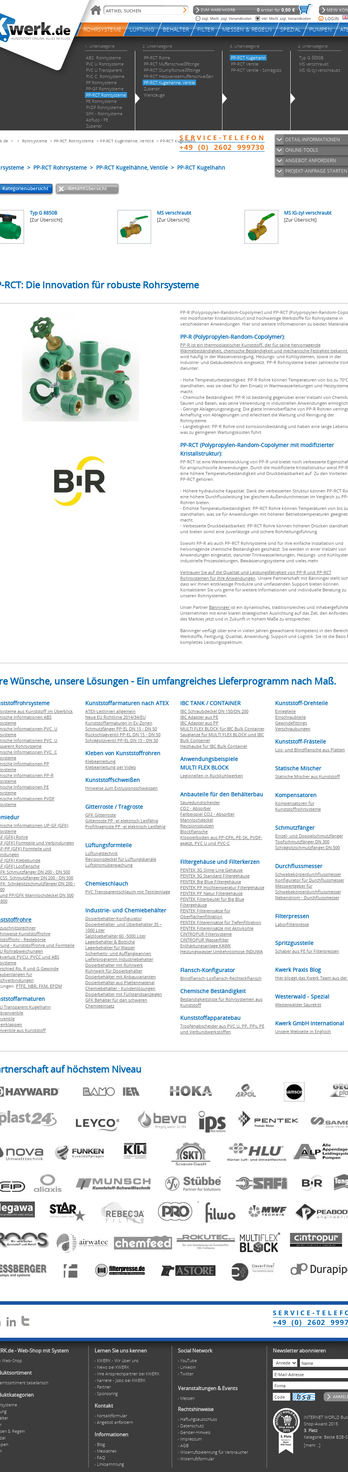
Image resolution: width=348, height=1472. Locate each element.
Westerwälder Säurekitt (298, 1004)
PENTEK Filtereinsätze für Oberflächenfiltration (205, 913)
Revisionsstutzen (197, 826)
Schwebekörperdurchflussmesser (308, 874)
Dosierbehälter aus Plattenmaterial (120, 982)
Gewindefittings (291, 723)
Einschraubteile (290, 717)
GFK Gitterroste (100, 815)
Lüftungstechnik (101, 853)
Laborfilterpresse (292, 924)
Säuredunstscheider (200, 802)
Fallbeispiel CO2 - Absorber (207, 814)
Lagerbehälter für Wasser (110, 947)
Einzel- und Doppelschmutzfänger (309, 836)
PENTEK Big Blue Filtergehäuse (210, 881)
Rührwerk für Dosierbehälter (113, 971)
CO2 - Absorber (195, 808)
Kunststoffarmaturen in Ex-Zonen (118, 723)
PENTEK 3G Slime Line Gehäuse (211, 870)
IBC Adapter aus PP (199, 723)
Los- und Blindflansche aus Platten (310, 749)
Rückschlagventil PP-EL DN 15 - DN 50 (122, 734)
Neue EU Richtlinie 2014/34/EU (115, 717)
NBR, (33, 986)
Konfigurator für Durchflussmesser (309, 880)
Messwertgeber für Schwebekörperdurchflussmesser (308, 889)
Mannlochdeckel (196, 820)
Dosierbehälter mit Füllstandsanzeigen (123, 994)
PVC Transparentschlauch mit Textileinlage (127, 892)
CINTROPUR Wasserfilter (204, 940)
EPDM (56, 986)
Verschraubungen (292, 729)
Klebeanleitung (100, 761)
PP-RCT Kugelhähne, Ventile (127, 141)
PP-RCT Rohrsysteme (74, 141)
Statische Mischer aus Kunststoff (307, 776)
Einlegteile (285, 711)
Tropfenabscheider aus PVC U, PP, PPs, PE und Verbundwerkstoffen (222, 1029)
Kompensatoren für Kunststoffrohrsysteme (298, 806)
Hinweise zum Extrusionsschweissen (121, 788)
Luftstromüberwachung (109, 865)
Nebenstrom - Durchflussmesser (307, 897)
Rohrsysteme (34, 141)
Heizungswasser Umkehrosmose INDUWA (221, 951)
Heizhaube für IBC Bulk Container (213, 746)
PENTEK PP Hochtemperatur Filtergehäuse (222, 887)
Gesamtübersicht (87, 188)
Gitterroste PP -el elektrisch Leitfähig (121, 821)
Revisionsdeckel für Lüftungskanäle (120, 859)
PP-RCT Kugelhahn (177, 141)
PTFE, (22, 986)
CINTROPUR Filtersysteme (206, 934)
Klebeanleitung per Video (110, 767)
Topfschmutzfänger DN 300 (302, 841)
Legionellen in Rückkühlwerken (211, 775)
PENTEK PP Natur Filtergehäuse (211, 893)
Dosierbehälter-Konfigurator (113, 918)
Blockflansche (194, 831)
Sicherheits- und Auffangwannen (118, 953)
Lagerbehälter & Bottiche (110, 942)
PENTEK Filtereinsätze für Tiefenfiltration (220, 922)
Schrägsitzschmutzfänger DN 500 (307, 847)
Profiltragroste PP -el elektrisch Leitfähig (125, 826)
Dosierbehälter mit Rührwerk (114, 965)
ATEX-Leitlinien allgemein (110, 711)
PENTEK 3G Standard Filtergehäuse (215, 876)
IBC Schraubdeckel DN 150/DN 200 (214, 711)
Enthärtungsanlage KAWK (205, 945)
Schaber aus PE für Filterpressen (307, 951)
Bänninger (220, 607)
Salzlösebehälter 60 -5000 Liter (115, 936)
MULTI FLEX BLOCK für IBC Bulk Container (222, 729)
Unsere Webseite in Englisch (303, 1031)
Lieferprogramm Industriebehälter (119, 959)
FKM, (44, 986)
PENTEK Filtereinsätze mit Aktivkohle (216, 928)
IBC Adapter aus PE (199, 717)
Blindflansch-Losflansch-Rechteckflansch (221, 978)
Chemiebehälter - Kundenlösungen (120, 988)
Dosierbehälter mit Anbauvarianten (120, 977)
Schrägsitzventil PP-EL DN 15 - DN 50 (121, 740)
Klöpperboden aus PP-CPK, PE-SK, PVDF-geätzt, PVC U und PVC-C (221, 840)
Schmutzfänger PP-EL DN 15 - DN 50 (121, 729)
